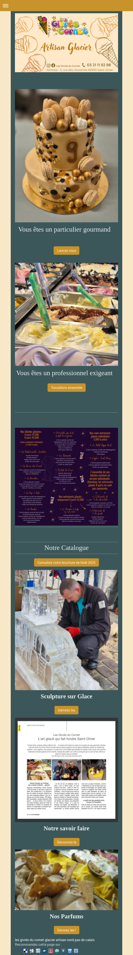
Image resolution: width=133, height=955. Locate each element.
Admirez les (66, 710)
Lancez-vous (66, 250)
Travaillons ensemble (66, 387)
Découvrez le (66, 842)
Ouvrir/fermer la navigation (66, 5)
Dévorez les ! (66, 930)
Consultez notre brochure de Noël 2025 (66, 562)
